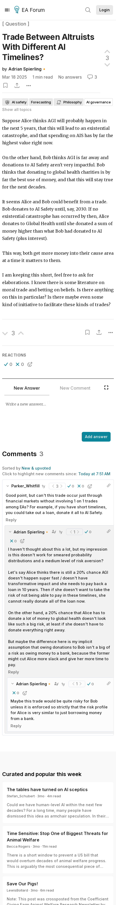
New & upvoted (36, 468)
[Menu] (7, 10)
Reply (11, 520)
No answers (70, 77)
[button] (8, 364)
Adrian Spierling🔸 (27, 69)
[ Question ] (15, 24)
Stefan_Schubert (21, 796)
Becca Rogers (18, 846)
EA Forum (30, 10)
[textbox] (57, 414)
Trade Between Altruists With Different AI (48, 47)
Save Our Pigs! (22, 883)
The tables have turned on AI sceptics (47, 789)
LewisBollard (17, 890)
